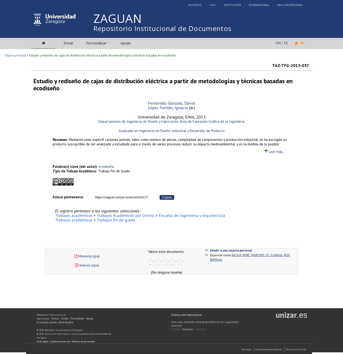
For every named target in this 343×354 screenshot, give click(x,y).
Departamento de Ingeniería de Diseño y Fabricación (138, 121)
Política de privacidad (83, 341)
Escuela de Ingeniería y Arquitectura (192, 215)
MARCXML (257, 255)
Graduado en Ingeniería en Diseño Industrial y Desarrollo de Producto (172, 130)
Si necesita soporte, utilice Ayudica (55, 322)
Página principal (15, 55)
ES (286, 43)
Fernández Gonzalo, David (171, 103)
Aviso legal (42, 341)
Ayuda (126, 43)
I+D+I (213, 5)
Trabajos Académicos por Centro (125, 215)
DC (268, 255)
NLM (287, 255)
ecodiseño (106, 166)
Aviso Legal (246, 349)
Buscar (55, 318)
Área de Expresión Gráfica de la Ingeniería (212, 121)
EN (278, 43)
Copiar (167, 197)
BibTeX (236, 255)
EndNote (276, 255)
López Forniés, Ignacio (168, 107)
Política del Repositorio (187, 315)
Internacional (259, 5)
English (176, 329)
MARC (246, 255)
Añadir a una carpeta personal (231, 250)
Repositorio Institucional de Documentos (162, 28)
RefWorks (216, 260)
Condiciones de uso (60, 341)
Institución (232, 5)
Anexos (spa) (87, 265)
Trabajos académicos (73, 215)
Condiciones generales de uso (268, 349)
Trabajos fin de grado (116, 220)
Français (199, 329)
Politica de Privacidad (296, 349)
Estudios (195, 5)
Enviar (69, 43)
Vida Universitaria (290, 5)
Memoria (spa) (87, 256)
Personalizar (96, 43)
